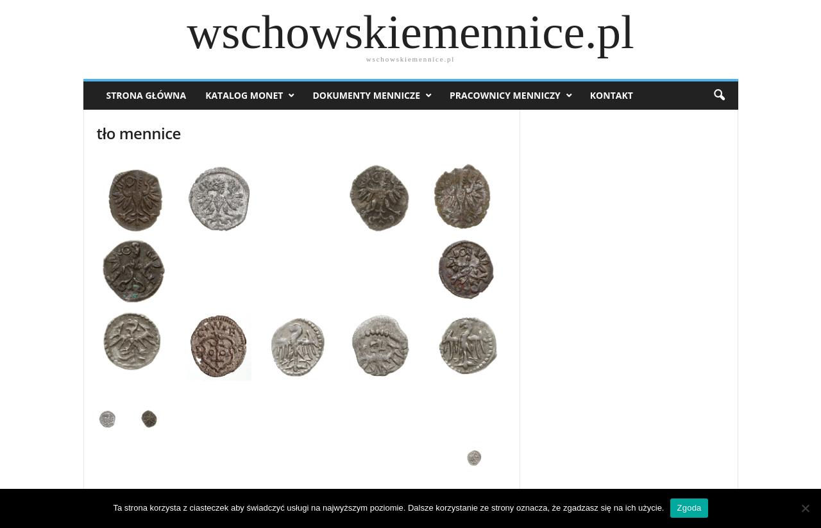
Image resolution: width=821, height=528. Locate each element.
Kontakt (611, 95)
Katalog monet (244, 95)
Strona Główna (146, 95)
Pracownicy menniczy (505, 95)
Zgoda (689, 508)
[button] (719, 95)
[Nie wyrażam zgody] (805, 508)
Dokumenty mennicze (366, 95)
